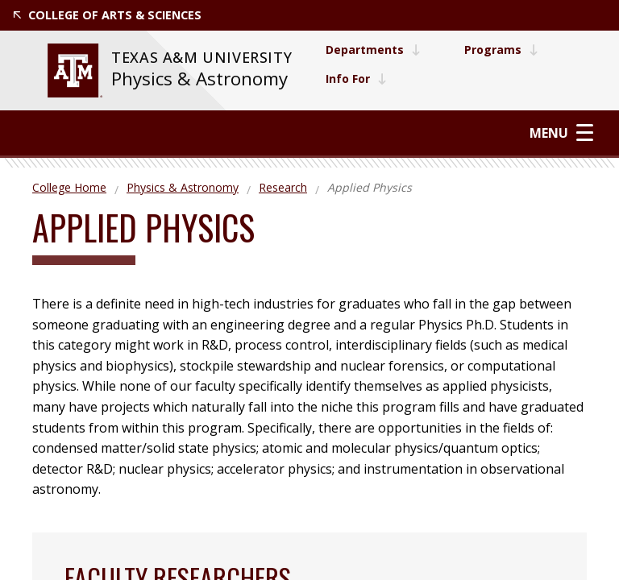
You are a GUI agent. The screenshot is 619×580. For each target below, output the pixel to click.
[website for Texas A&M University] (75, 70)
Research (283, 187)
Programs (501, 49)
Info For (356, 78)
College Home (69, 187)
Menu (561, 132)
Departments (373, 49)
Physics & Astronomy (199, 78)
